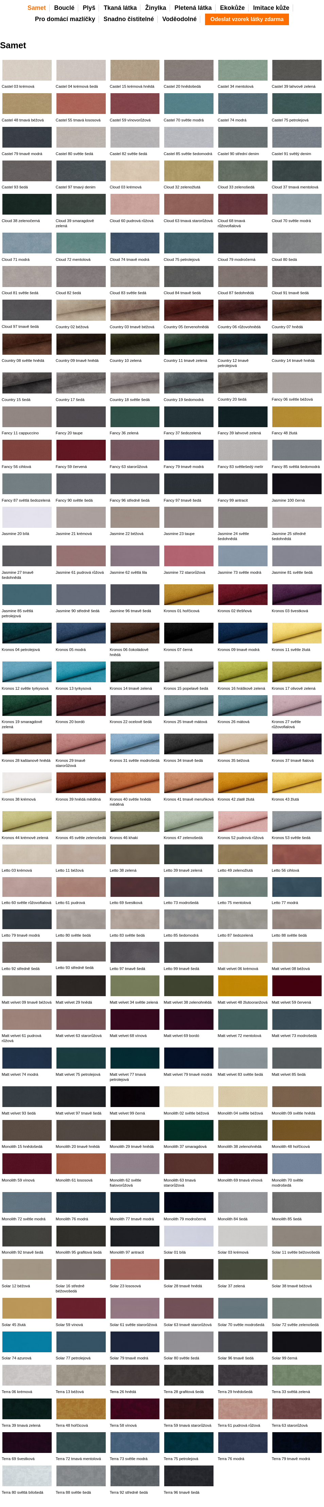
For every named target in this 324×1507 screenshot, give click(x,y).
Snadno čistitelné (128, 19)
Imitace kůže (271, 7)
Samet (37, 7)
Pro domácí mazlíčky (65, 19)
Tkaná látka (120, 7)
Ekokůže (232, 7)
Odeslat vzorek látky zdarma (247, 19)
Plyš (89, 7)
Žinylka (155, 7)
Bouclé (64, 7)
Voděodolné (179, 19)
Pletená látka (192, 7)
